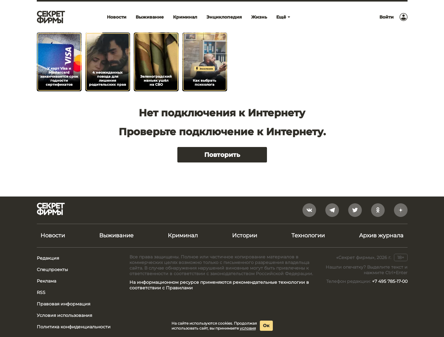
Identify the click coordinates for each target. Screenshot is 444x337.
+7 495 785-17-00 (390, 281)
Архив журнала (381, 235)
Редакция (48, 258)
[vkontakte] (309, 210)
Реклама (46, 281)
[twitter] (355, 210)
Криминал (183, 235)
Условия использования (64, 315)
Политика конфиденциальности (74, 327)
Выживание (116, 235)
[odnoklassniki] (378, 210)
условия (248, 328)
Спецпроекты (52, 269)
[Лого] (51, 17)
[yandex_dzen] (401, 210)
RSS (41, 292)
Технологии (308, 235)
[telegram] (332, 210)
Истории (244, 235)
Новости (52, 235)
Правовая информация (63, 304)
